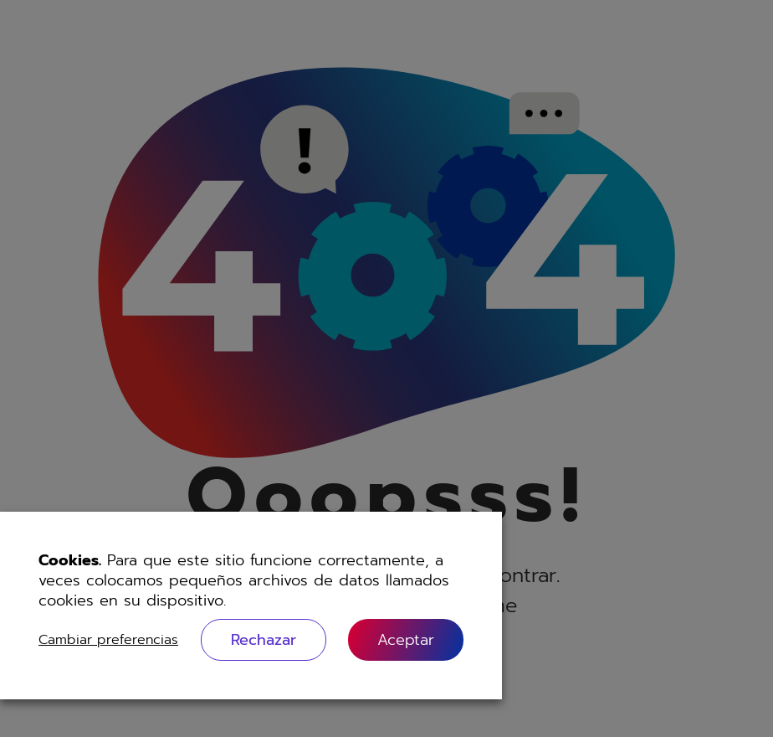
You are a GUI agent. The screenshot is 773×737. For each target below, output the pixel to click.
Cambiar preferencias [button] (108, 640)
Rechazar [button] (263, 640)
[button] (405, 639)
